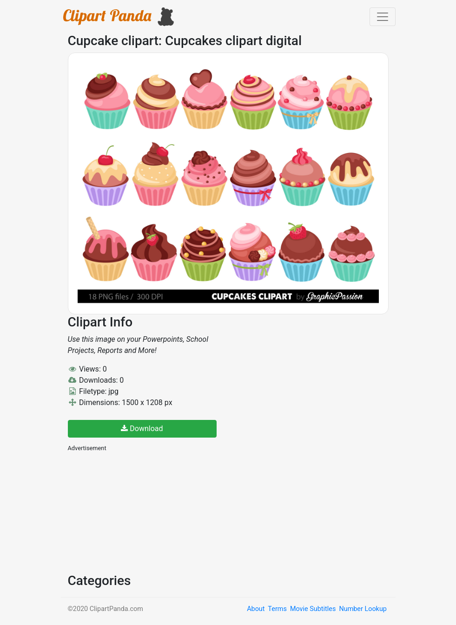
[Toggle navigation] (383, 16)
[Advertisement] (137, 511)
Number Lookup (362, 609)
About (255, 609)
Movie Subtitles (313, 609)
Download (142, 428)
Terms (277, 609)
